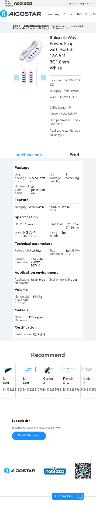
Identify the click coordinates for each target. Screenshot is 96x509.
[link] (31, 28)
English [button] (85, 4)
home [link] (16, 25)
